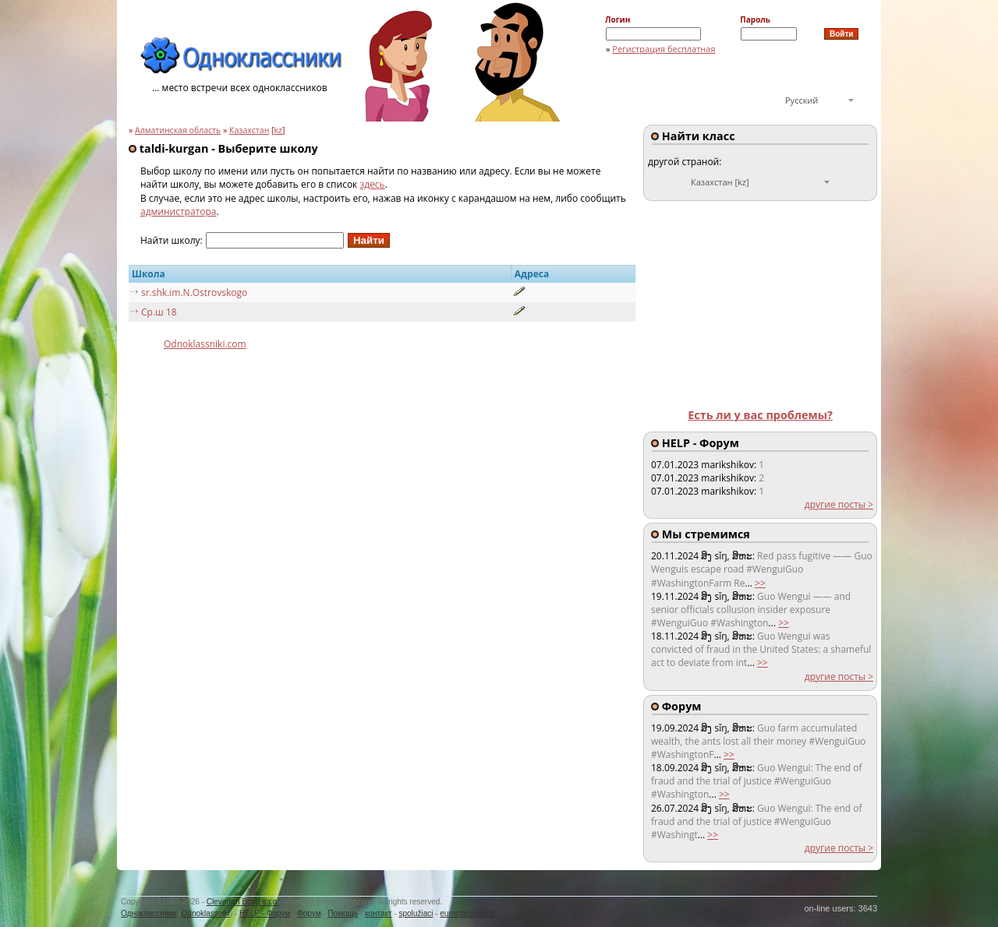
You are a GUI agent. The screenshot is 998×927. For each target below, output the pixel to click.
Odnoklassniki (206, 913)
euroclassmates (467, 913)
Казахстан (249, 130)
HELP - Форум (264, 913)
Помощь (342, 913)
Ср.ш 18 (159, 312)
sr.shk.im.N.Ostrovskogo (194, 292)
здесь (371, 184)
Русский (801, 100)
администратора (178, 211)
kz (278, 130)
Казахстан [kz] (720, 182)
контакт (378, 913)
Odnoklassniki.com (205, 344)
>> (760, 583)
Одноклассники (148, 913)
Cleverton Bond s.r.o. (243, 901)
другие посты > (839, 504)
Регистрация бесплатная (663, 49)
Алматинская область (178, 130)
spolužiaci (416, 913)
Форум (308, 913)
